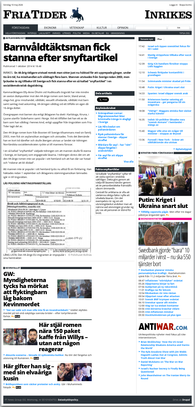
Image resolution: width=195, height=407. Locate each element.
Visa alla (129, 161)
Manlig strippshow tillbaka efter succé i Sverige (169, 56)
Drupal (186, 399)
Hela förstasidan (15, 33)
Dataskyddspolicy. (68, 399)
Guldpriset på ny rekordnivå (161, 286)
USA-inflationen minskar (159, 311)
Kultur (102, 27)
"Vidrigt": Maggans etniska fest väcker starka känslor (169, 112)
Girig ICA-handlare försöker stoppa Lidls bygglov (168, 65)
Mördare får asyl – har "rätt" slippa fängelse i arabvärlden (114, 147)
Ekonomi (50, 27)
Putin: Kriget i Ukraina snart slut (166, 87)
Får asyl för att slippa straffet (110, 157)
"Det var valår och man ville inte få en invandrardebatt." (38, 310)
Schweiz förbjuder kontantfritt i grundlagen (166, 74)
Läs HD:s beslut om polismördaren (109, 128)
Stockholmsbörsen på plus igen (163, 315)
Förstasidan (20, 27)
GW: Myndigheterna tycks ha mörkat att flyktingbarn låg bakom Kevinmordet (25, 289)
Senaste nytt (148, 38)
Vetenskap (77, 27)
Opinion (122, 27)
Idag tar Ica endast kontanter (162, 305)
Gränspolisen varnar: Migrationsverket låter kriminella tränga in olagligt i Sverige (114, 117)
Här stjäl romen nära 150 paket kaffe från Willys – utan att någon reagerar (63, 337)
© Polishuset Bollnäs (80, 254)
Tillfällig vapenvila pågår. (155, 211)
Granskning (118, 33)
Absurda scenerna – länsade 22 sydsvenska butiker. (35, 355)
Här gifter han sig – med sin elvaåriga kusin (28, 372)
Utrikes (66, 33)
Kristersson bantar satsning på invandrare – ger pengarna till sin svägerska (166, 102)
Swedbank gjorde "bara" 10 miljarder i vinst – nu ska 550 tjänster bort (164, 257)
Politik (77, 33)
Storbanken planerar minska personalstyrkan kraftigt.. (156, 271)
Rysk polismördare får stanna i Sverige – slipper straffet (112, 137)
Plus (159, 39)
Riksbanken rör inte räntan (160, 293)
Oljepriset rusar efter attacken (162, 296)
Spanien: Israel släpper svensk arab (168, 93)
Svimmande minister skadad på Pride (169, 81)
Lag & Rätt (44, 33)
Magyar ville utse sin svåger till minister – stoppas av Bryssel (165, 132)
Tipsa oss (184, 33)
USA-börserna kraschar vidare (162, 308)
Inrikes (56, 33)
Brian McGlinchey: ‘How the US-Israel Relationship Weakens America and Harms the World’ (165, 345)
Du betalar (98, 33)
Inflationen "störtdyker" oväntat (164, 280)
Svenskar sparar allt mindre (161, 302)
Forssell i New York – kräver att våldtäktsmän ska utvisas (166, 141)
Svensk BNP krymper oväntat (162, 299)
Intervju (32, 33)
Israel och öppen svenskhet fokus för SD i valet (169, 47)
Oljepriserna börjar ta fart (159, 283)
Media (86, 33)
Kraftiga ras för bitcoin (158, 289)
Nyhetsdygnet (184, 149)
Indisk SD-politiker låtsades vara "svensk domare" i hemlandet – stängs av (166, 122)
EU (107, 33)
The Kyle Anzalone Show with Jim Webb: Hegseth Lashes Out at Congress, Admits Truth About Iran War (164, 355)
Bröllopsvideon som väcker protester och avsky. (33, 384)
